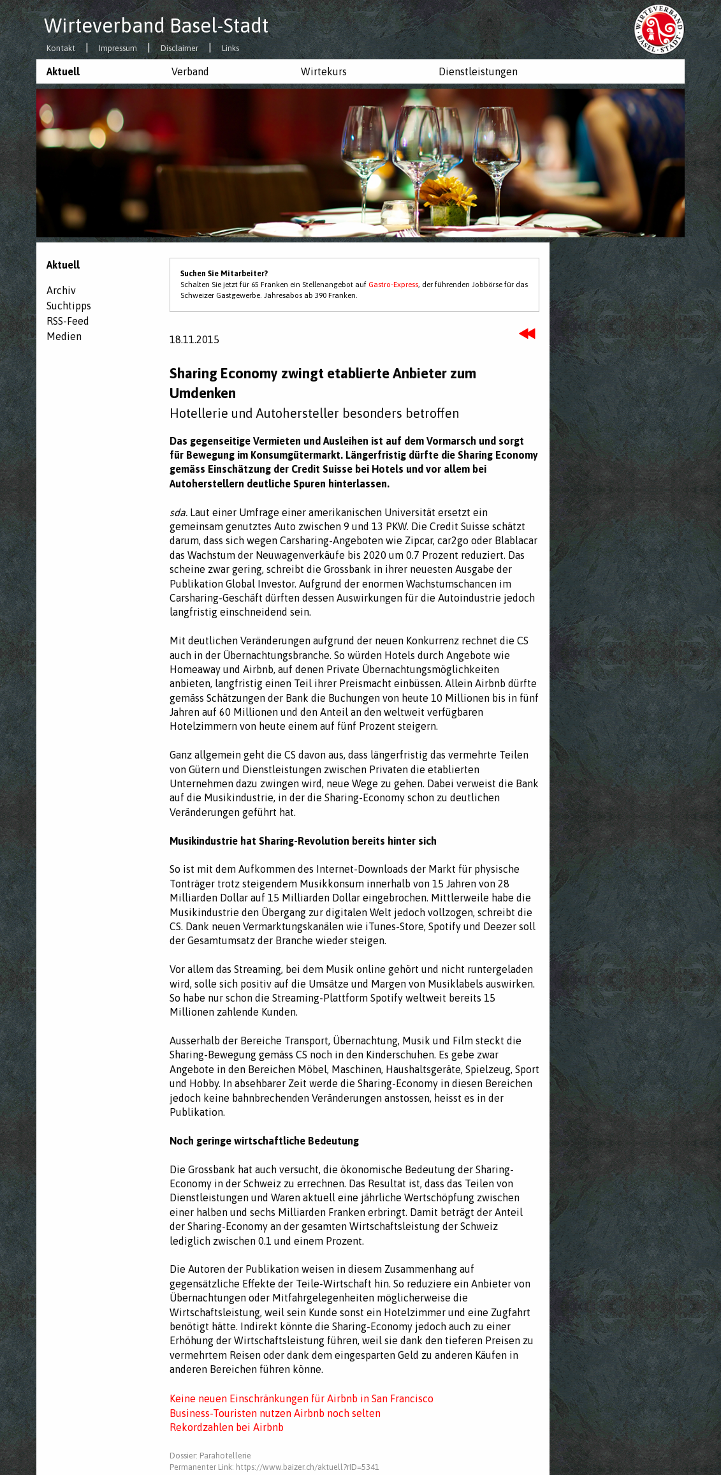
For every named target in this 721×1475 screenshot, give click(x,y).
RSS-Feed (68, 321)
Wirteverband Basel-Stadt (156, 25)
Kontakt (61, 49)
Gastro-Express (393, 284)
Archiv (61, 290)
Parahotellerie (225, 1455)
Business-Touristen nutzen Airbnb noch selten (275, 1413)
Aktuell (63, 71)
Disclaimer (179, 49)
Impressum (118, 49)
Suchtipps (69, 305)
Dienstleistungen (478, 71)
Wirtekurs (324, 71)
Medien (64, 336)
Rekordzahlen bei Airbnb (227, 1427)
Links (230, 49)
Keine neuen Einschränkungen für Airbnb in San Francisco (301, 1398)
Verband (190, 71)
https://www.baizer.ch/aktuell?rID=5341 (307, 1467)
